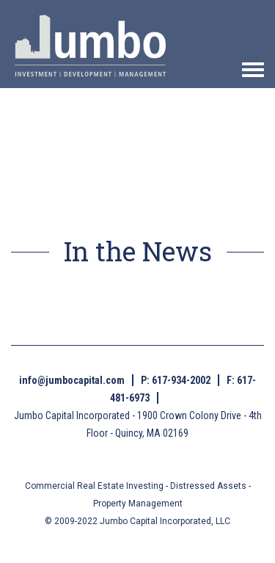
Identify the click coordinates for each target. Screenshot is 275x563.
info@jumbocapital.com (72, 380)
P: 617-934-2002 (175, 380)
